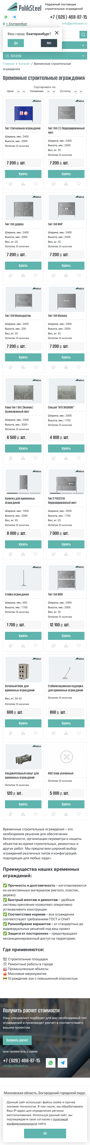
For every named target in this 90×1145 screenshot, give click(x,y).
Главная (9, 63)
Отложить (36, 187)
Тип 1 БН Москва (57, 316)
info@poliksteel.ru (74, 23)
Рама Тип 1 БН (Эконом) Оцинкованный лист (19, 409)
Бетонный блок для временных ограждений (19, 688)
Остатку (65, 91)
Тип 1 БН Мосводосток (18, 316)
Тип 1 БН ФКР (55, 224)
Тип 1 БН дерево (14, 224)
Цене (10, 91)
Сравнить (23, 187)
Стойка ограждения (17, 594)
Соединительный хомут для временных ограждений (22, 775)
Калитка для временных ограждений (20, 500)
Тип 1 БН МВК (55, 594)
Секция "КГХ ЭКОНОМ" (61, 407)
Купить (23, 173)
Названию (37, 91)
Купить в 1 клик (11, 187)
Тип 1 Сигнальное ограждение (23, 128)
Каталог (24, 63)
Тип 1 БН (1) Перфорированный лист (66, 130)
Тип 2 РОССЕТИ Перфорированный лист (62, 500)
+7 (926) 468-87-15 (68, 17)
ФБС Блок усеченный (60, 773)
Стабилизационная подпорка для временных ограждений (65, 688)
